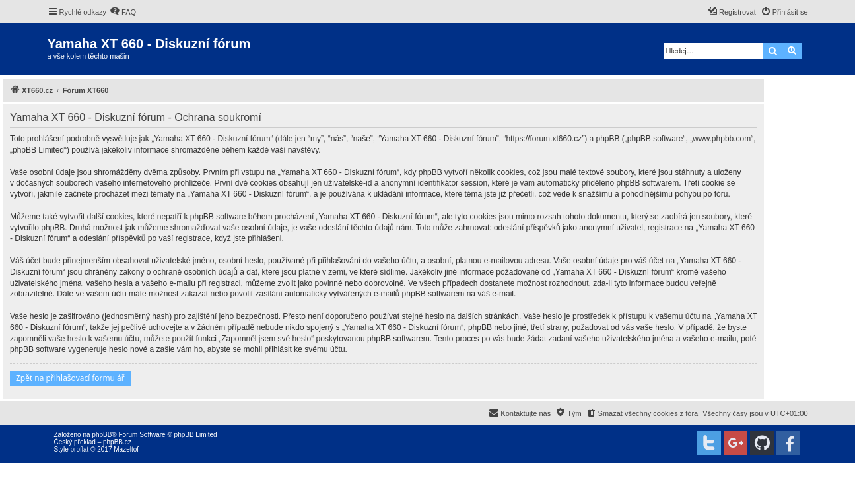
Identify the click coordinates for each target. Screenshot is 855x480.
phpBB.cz (117, 442)
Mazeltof (126, 449)
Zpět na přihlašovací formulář (70, 378)
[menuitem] (123, 12)
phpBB (102, 434)
